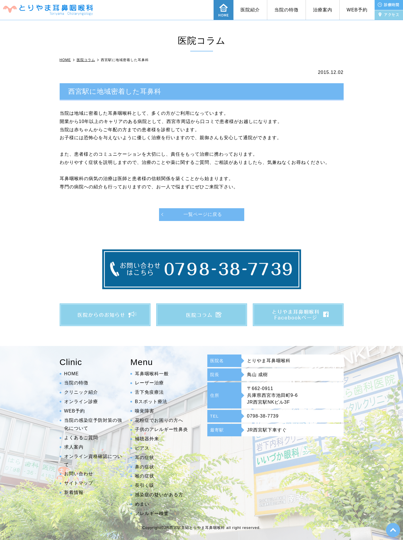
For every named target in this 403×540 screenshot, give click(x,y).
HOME (71, 373)
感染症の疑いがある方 (159, 494)
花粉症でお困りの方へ (159, 420)
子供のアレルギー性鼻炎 (161, 429)
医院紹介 (250, 9)
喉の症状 (144, 476)
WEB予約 (357, 9)
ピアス (142, 448)
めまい (142, 504)
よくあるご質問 (81, 437)
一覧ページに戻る (202, 214)
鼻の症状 (144, 466)
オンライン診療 (81, 401)
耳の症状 (144, 457)
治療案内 (322, 9)
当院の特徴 (286, 9)
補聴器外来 (147, 438)
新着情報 (73, 492)
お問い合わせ (78, 474)
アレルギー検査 (152, 513)
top (393, 530)
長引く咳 (144, 485)
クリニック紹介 (81, 392)
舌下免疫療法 (149, 392)
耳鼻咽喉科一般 (152, 373)
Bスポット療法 (151, 401)
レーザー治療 (149, 383)
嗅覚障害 (144, 410)
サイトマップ (78, 483)
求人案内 (73, 447)
